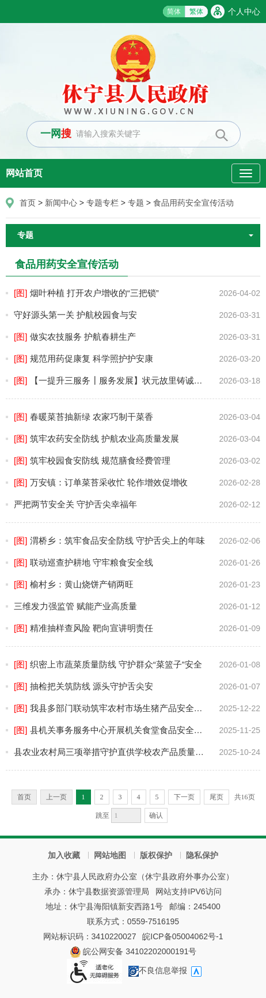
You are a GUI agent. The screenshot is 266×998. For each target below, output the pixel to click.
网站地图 (110, 855)
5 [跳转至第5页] (157, 797)
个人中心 (244, 11)
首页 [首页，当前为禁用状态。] (24, 797)
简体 (174, 11)
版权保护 (156, 855)
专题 (136, 202)
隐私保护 (202, 855)
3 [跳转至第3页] (120, 797)
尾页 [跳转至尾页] (216, 797)
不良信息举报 (157, 970)
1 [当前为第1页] (83, 797)
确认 (156, 815)
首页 (28, 202)
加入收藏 (64, 855)
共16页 (244, 797)
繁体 (196, 11)
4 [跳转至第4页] (138, 797)
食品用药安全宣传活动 (193, 202)
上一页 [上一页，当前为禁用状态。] (56, 797)
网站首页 (24, 173)
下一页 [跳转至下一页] (184, 797)
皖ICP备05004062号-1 (182, 936)
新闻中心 (61, 202)
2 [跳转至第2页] (102, 797)
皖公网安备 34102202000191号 (133, 951)
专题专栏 (102, 202)
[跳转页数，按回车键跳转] (126, 815)
